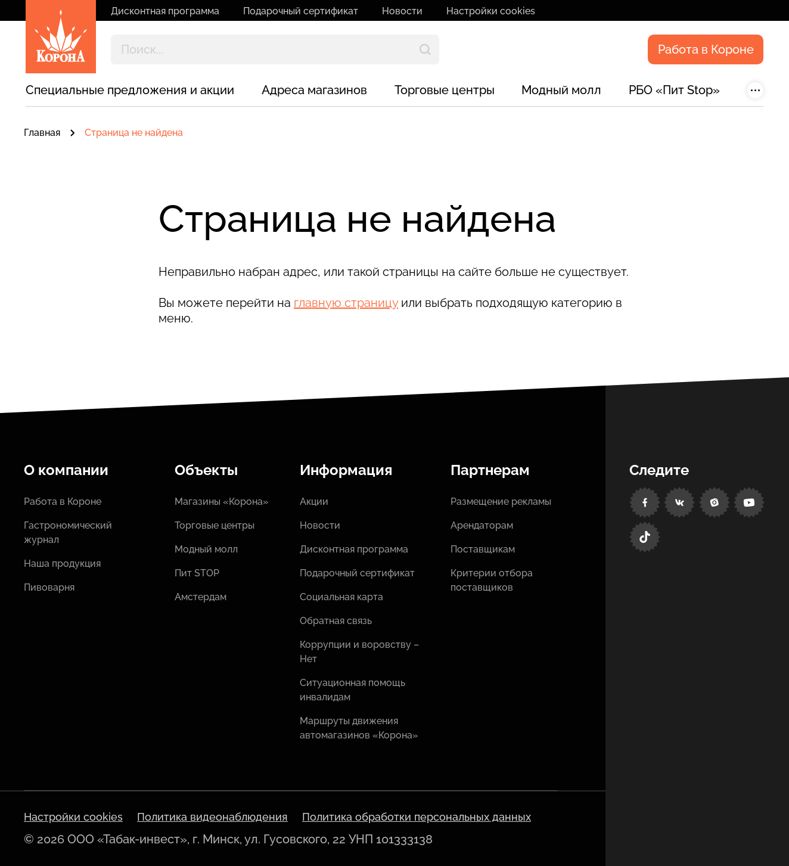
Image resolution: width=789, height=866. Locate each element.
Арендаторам (482, 525)
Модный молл (561, 90)
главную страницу (346, 303)
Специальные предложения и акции (130, 90)
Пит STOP (197, 573)
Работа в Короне (706, 49)
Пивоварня (49, 587)
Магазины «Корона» (222, 501)
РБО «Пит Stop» (674, 90)
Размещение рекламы (501, 501)
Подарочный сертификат (300, 11)
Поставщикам (483, 549)
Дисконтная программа (165, 11)
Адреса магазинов (314, 90)
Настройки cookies (490, 11)
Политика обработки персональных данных (416, 817)
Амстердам (200, 597)
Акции (314, 501)
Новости (402, 11)
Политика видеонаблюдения (212, 817)
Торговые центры (444, 90)
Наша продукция (62, 563)
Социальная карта (341, 597)
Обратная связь (336, 620)
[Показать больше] (755, 90)
